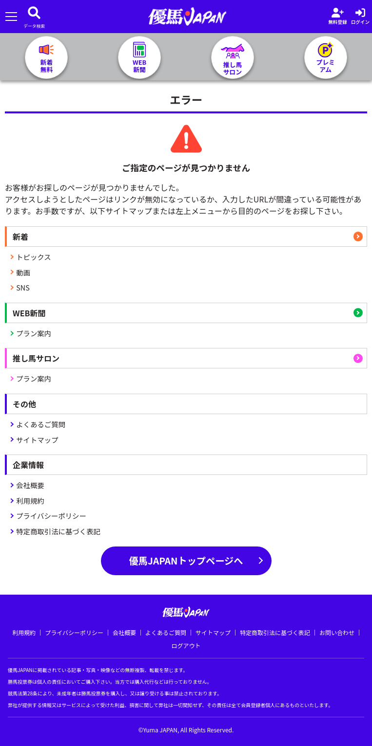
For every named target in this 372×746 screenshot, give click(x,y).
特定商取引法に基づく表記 (58, 531)
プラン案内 (33, 333)
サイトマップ (37, 440)
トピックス (33, 257)
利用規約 (30, 500)
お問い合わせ (336, 632)
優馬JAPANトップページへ (186, 560)
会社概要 (30, 485)
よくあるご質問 (40, 424)
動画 (23, 272)
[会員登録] (337, 16)
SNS (23, 287)
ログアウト (185, 645)
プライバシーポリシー (51, 515)
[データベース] (34, 16)
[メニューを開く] (11, 16)
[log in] (360, 16)
